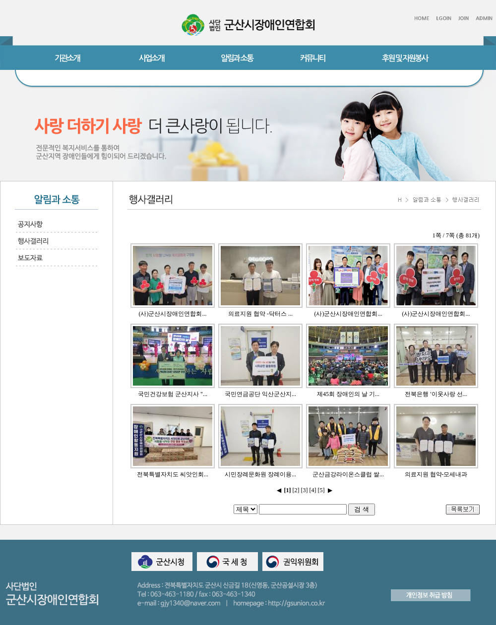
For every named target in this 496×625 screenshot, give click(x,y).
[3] (304, 490)
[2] (296, 490)
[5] (321, 490)
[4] (313, 490)
